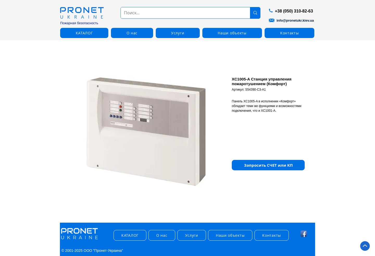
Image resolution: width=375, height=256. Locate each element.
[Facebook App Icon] (304, 233)
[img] (79, 239)
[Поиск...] (181, 12)
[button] (84, 33)
